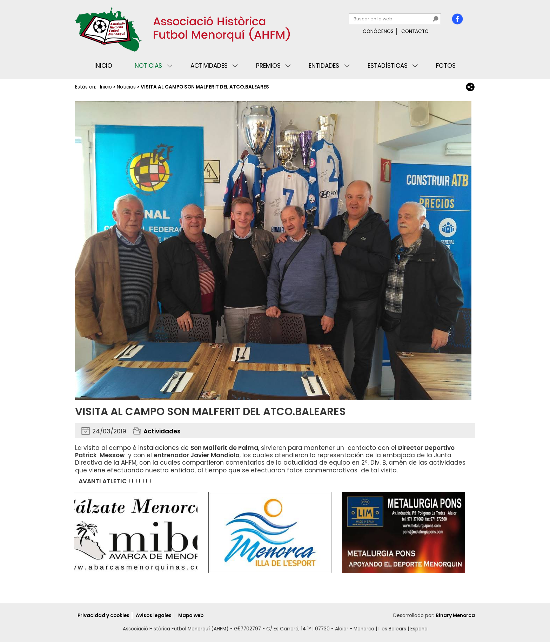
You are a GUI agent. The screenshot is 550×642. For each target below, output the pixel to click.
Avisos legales (154, 615)
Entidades (324, 65)
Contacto (415, 31)
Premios (268, 65)
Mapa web (190, 615)
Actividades (209, 65)
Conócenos (378, 31)
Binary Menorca (455, 615)
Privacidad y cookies (103, 615)
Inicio (103, 65)
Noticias (148, 65)
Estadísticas (388, 65)
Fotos (446, 65)
